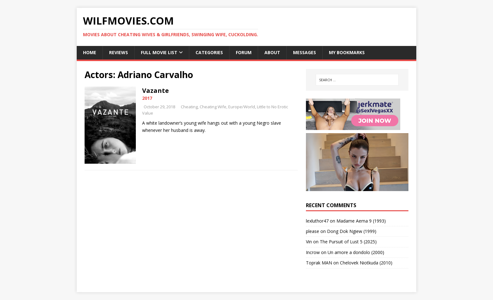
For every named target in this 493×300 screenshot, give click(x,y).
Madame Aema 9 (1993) (361, 221)
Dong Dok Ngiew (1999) (351, 231)
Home (89, 52)
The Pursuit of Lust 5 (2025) (348, 242)
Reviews (118, 52)
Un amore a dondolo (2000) (356, 252)
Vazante (155, 90)
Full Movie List (159, 52)
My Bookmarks (347, 52)
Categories (209, 52)
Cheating (189, 107)
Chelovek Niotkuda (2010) (366, 263)
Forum (244, 52)
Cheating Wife (213, 107)
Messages (304, 52)
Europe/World (241, 107)
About (272, 52)
